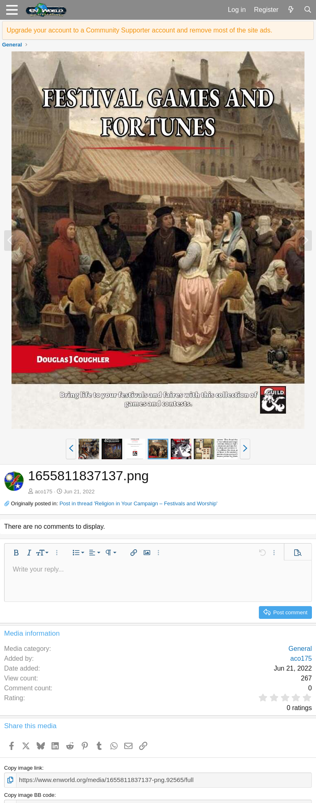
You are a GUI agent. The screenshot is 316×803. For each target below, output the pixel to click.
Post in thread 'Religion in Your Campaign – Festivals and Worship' (138, 503)
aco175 (44, 491)
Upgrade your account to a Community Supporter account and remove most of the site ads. (139, 30)
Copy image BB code (29, 794)
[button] (11, 10)
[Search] (307, 10)
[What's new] (291, 10)
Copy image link (23, 768)
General (300, 648)
